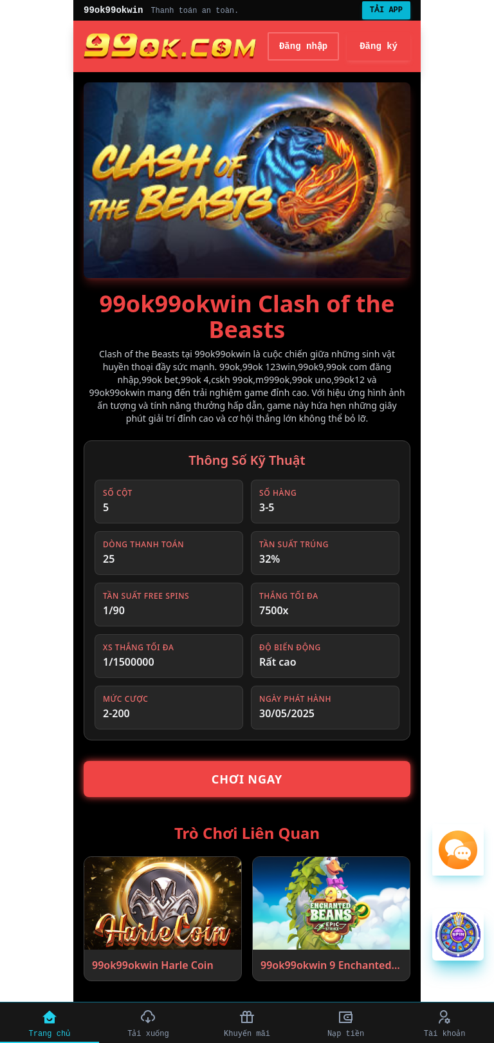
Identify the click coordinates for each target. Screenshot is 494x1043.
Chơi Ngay (247, 779)
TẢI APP (386, 10)
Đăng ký (379, 46)
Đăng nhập (303, 46)
